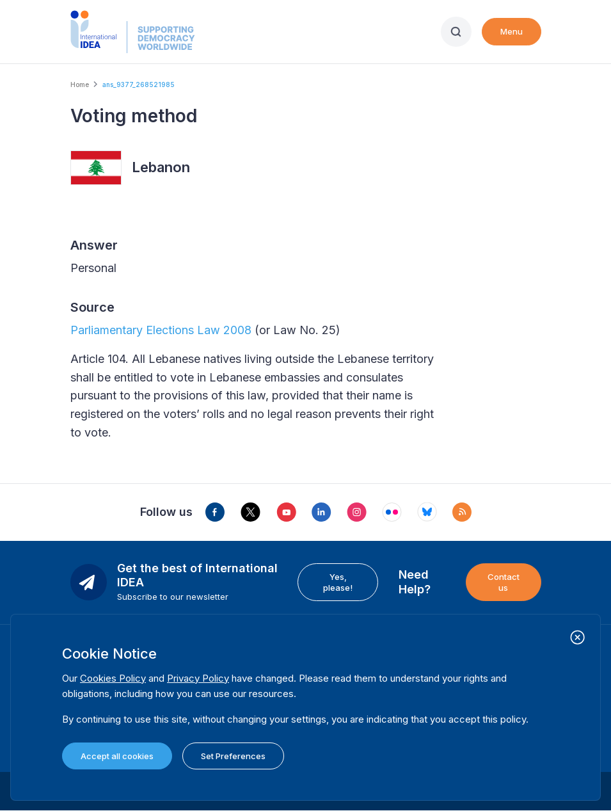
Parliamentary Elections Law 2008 (160, 330)
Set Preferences (233, 756)
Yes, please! (338, 582)
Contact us (504, 582)
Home (79, 84)
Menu (511, 31)
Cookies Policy (113, 678)
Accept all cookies (117, 756)
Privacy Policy (198, 678)
